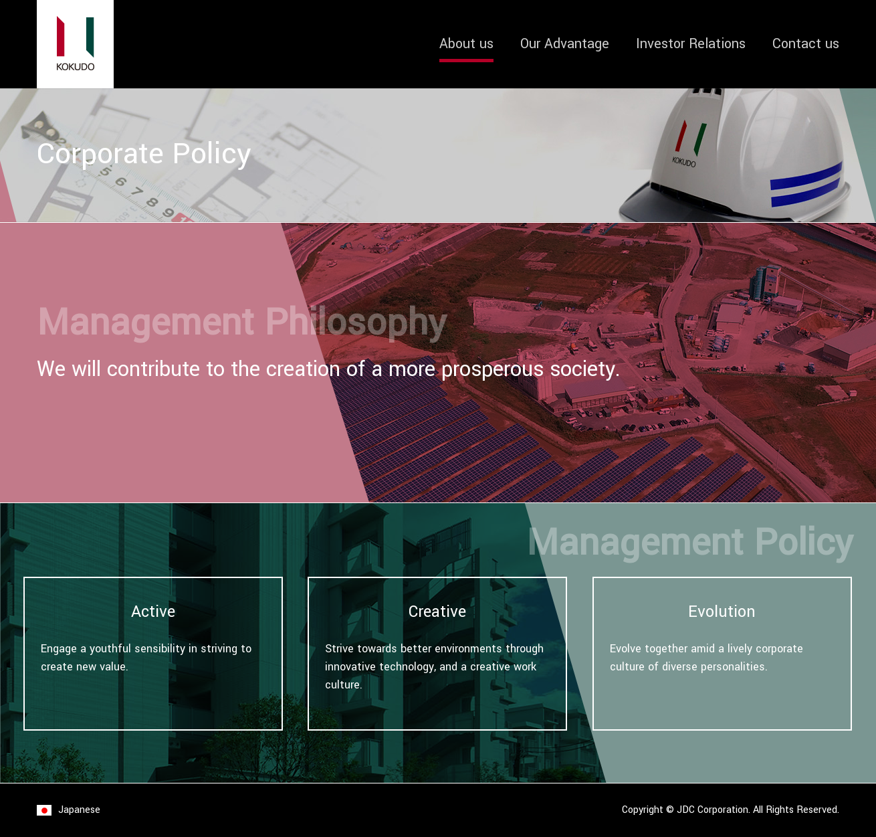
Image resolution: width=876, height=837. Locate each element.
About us (466, 44)
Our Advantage (564, 44)
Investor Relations (691, 44)
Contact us (805, 44)
